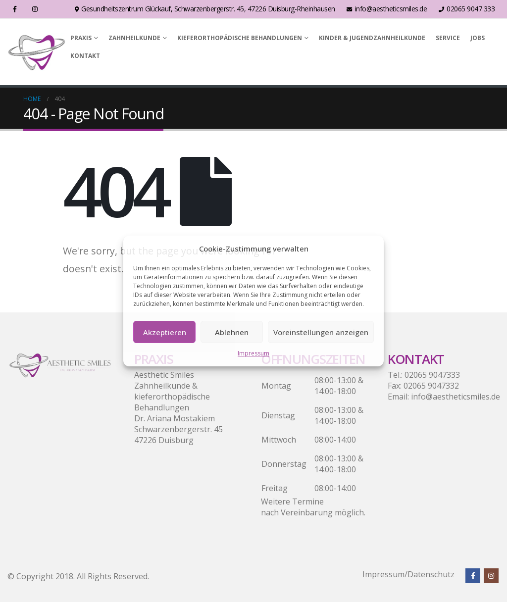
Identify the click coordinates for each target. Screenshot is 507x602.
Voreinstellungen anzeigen (320, 332)
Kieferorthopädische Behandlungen (239, 38)
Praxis (81, 38)
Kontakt (85, 55)
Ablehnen (232, 332)
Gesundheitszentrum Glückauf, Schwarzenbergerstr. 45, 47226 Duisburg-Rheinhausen (205, 8)
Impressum (253, 353)
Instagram (491, 575)
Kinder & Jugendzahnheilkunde (372, 38)
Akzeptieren (164, 332)
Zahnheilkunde (134, 38)
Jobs (477, 38)
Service (448, 38)
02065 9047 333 (467, 8)
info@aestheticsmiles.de (387, 8)
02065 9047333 (432, 374)
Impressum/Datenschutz (408, 574)
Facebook (472, 575)
